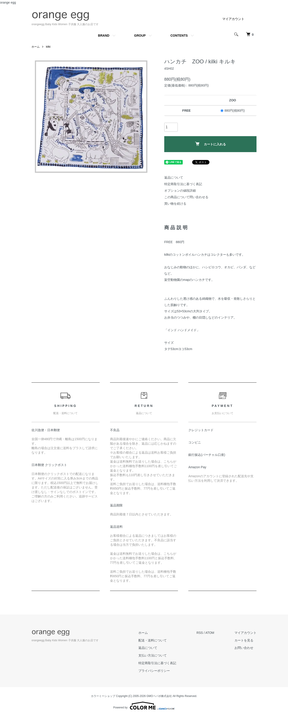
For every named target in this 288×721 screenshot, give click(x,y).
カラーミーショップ (103, 696)
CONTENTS (179, 35)
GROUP (140, 35)
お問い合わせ (243, 648)
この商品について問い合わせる (186, 197)
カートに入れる (210, 144)
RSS (199, 632)
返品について (173, 177)
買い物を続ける (175, 203)
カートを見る (243, 640)
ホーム (36, 46)
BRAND (104, 35)
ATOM (209, 632)
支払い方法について (152, 655)
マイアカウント (233, 19)
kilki (48, 46)
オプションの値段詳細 (180, 190)
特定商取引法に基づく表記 (183, 184)
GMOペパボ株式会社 (159, 696)
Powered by (144, 706)
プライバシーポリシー (154, 670)
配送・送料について (152, 640)
